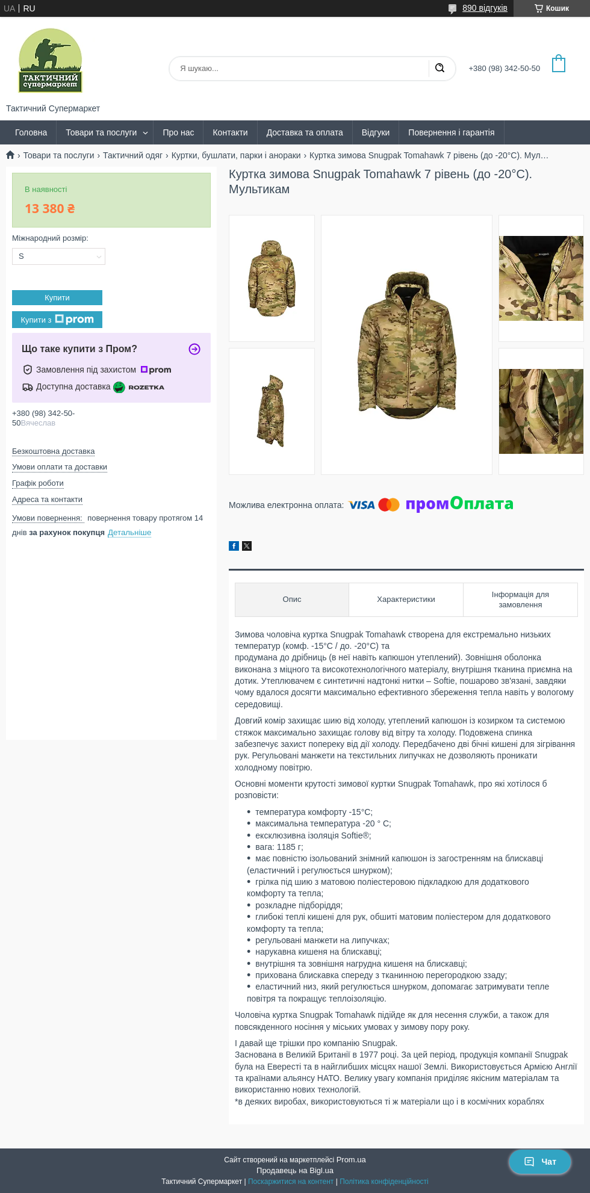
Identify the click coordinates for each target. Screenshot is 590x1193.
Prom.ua (351, 1159)
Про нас (178, 132)
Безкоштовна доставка (53, 451)
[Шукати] (439, 68)
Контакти (230, 132)
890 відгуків (485, 8)
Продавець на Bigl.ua (295, 1170)
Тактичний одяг (133, 155)
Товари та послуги (101, 132)
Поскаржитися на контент (291, 1181)
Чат (540, 1161)
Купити (57, 297)
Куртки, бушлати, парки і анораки (236, 155)
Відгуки (376, 132)
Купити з (56, 319)
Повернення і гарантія (451, 132)
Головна (31, 132)
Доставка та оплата (305, 132)
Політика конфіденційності (384, 1181)
